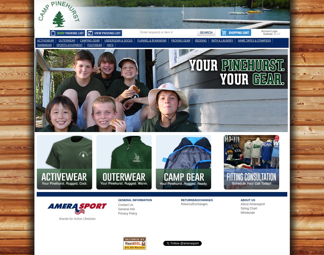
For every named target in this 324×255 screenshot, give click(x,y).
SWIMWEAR (44, 45)
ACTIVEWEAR (45, 40)
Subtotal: (268, 34)
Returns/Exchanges (194, 204)
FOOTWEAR (94, 45)
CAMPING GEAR (90, 40)
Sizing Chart (249, 208)
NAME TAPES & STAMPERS (254, 40)
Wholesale (248, 213)
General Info (126, 209)
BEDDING (201, 40)
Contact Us (125, 205)
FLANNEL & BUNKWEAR (152, 40)
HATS (110, 45)
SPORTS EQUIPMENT (69, 45)
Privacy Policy (127, 213)
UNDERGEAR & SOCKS (119, 40)
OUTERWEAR (67, 40)
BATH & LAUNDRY (222, 40)
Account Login (269, 31)
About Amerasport (253, 204)
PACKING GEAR (180, 40)
